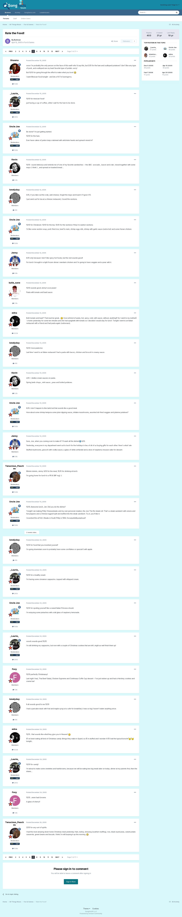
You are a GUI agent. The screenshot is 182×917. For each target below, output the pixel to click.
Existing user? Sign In (169, 5)
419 (15, 210)
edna (14, 313)
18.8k (15, 150)
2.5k (14, 303)
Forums (6, 18)
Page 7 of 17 (72, 51)
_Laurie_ (14, 93)
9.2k (14, 180)
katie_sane (14, 282)
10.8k (15, 492)
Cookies (95, 909)
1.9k (15, 690)
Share (114, 41)
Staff (15, 18)
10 (44, 51)
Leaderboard (44, 12)
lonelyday (14, 189)
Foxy (14, 669)
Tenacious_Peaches (14, 467)
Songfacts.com (29, 12)
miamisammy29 (155, 54)
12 (52, 51)
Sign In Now (71, 882)
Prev (11, 51)
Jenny (14, 252)
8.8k (14, 273)
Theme (86, 909)
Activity (17, 12)
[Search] (150, 12)
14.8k (15, 84)
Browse (8, 14)
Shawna (14, 60)
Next (57, 51)
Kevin (14, 159)
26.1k (15, 117)
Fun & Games (29, 42)
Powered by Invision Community (91, 913)
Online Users (25, 18)
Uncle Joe (14, 126)
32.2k (15, 333)
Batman (17, 40)
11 (48, 51)
